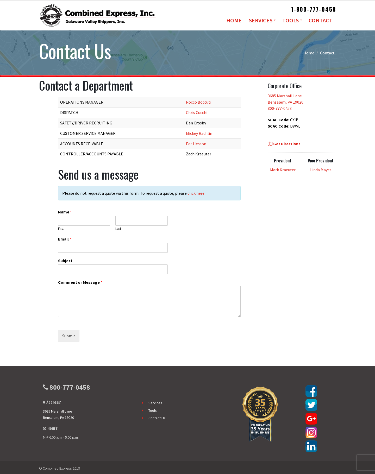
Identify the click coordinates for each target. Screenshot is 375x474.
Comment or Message (80, 282)
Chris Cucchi (196, 112)
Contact (321, 20)
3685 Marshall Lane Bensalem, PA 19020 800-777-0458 (285, 102)
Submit (68, 335)
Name (65, 211)
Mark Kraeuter (283, 169)
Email (64, 239)
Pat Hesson (196, 143)
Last (118, 229)
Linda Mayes (321, 169)
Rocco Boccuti (198, 102)
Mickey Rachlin (199, 133)
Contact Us (157, 418)
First (61, 229)
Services (260, 20)
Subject (65, 260)
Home (234, 20)
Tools (290, 20)
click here (196, 193)
